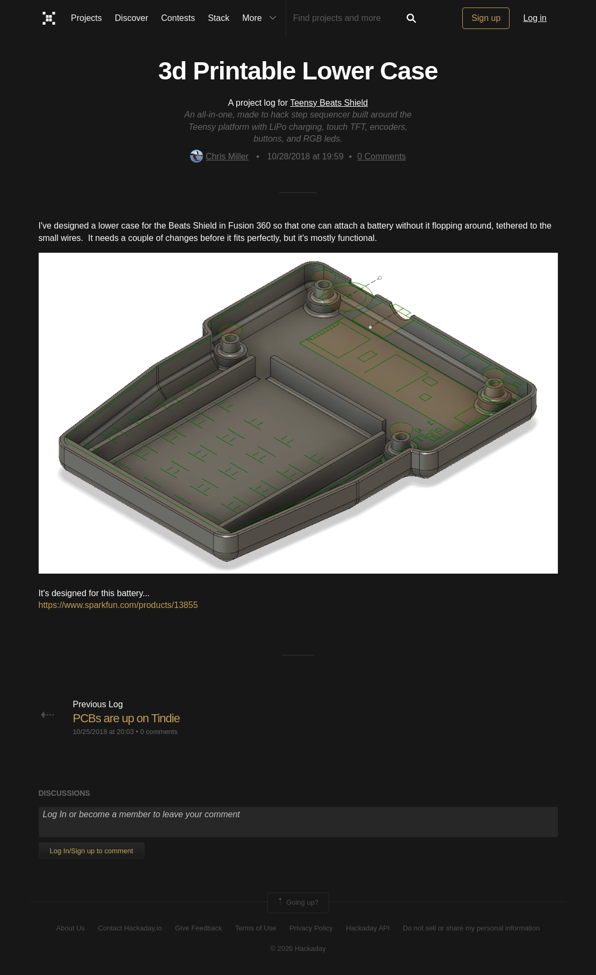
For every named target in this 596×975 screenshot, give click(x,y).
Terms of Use (256, 928)
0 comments (159, 732)
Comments (381, 156)
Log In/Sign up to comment (91, 851)
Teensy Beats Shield (329, 102)
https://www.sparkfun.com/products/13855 (118, 605)
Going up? (297, 902)
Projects (86, 18)
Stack (218, 18)
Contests (178, 18)
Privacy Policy (311, 928)
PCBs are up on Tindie (126, 718)
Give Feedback (198, 928)
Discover (131, 18)
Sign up (485, 18)
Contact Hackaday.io (130, 928)
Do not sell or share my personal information (471, 928)
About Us (70, 928)
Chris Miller (219, 156)
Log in (535, 18)
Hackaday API (368, 928)
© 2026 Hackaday (298, 948)
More (261, 18)
